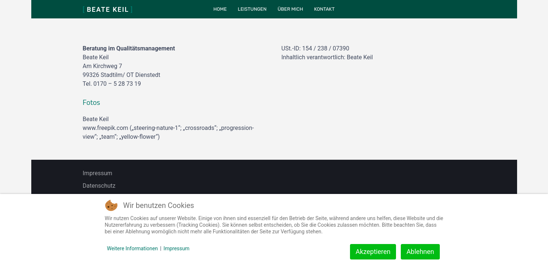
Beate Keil (108, 9)
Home (220, 9)
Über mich (290, 9)
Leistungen (252, 9)
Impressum (98, 173)
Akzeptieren (373, 251)
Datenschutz (99, 185)
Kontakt (324, 9)
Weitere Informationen (132, 248)
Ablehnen (420, 251)
